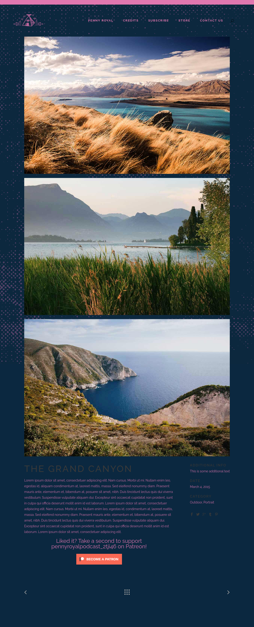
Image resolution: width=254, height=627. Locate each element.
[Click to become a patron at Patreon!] (99, 566)
